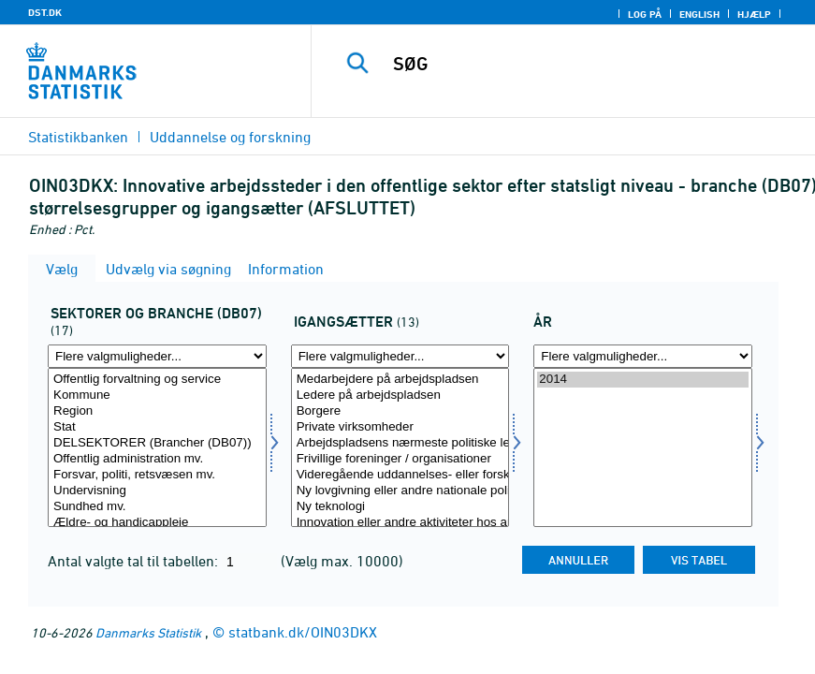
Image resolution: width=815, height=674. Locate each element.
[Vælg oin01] (157, 447)
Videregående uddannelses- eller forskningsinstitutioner (400, 475)
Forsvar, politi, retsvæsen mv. (157, 475)
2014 (643, 380)
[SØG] (584, 63)
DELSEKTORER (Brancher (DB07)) (157, 443)
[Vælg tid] (642, 447)
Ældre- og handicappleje (157, 523)
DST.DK (45, 12)
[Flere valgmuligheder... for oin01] (157, 356)
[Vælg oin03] (400, 447)
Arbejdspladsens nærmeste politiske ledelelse (400, 443)
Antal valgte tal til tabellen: (135, 560)
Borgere (400, 411)
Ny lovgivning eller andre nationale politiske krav (400, 491)
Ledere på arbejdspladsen (400, 395)
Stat (157, 427)
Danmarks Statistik (148, 632)
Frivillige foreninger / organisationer (400, 459)
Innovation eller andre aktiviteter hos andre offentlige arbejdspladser (400, 523)
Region (157, 411)
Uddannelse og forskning (230, 136)
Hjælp (754, 14)
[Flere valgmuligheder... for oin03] (400, 356)
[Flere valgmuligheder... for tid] (642, 356)
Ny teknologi (400, 507)
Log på (645, 14)
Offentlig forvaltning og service (157, 380)
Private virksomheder (400, 427)
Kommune (157, 395)
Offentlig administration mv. (157, 459)
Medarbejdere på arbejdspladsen (400, 380)
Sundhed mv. (157, 507)
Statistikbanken (78, 136)
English (699, 14)
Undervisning (157, 491)
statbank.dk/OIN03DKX (302, 631)
